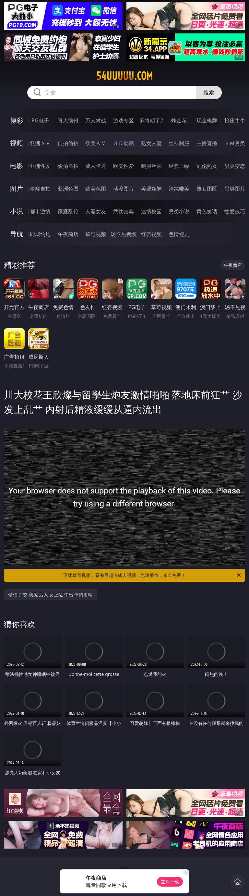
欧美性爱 (123, 165)
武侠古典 (123, 211)
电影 (16, 165)
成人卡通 (95, 165)
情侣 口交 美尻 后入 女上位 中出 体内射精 (50, 594)
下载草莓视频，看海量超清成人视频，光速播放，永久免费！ (152, 575)
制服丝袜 (151, 165)
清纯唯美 (179, 188)
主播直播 (206, 143)
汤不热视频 (123, 234)
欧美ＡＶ (95, 143)
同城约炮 (40, 234)
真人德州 (68, 120)
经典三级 (179, 165)
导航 (16, 234)
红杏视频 (151, 234)
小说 (16, 211)
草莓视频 (95, 234)
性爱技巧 (234, 211)
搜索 (209, 92)
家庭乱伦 (68, 211)
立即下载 (170, 881)
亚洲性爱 (40, 165)
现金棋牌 (206, 120)
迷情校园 (151, 211)
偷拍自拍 (68, 165)
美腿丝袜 (151, 188)
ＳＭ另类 (234, 143)
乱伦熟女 (206, 165)
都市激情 (40, 211)
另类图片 (234, 188)
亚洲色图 (68, 188)
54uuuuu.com (124, 75)
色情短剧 (179, 234)
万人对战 (95, 120)
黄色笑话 (206, 211)
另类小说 (179, 211)
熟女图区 (206, 188)
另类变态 (234, 165)
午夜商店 (68, 234)
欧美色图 (95, 188)
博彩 (16, 120)
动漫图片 (123, 188)
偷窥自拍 (40, 188)
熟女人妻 (151, 143)
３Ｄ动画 (123, 143)
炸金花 (179, 120)
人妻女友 (95, 211)
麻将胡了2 (151, 120)
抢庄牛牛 (234, 120)
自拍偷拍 (68, 143)
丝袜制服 (179, 143)
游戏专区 (123, 120)
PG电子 (40, 120)
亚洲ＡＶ (40, 143)
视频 (16, 143)
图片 (16, 188)
